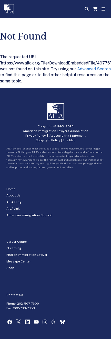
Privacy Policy (35, 135)
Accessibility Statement (67, 135)
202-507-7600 (28, 303)
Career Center (16, 241)
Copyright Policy (48, 140)
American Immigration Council (29, 215)
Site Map (69, 140)
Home (10, 189)
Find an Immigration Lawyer (26, 255)
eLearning (13, 248)
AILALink (13, 208)
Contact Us (14, 295)
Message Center (18, 261)
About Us (13, 195)
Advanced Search (94, 69)
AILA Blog (14, 202)
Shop (10, 268)
